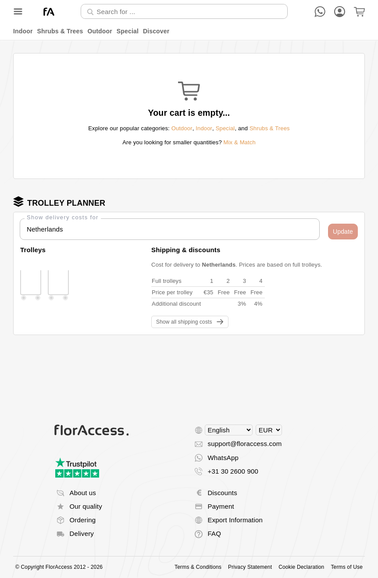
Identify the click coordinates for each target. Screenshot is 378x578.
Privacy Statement (250, 567)
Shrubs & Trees (60, 31)
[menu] (189, 31)
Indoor (23, 31)
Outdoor (99, 31)
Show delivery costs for (63, 217)
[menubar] (189, 31)
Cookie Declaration (301, 567)
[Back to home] (48, 11)
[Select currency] (269, 430)
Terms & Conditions (198, 567)
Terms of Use (347, 567)
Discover (156, 31)
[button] (343, 231)
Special (128, 31)
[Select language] (229, 430)
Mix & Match (240, 142)
